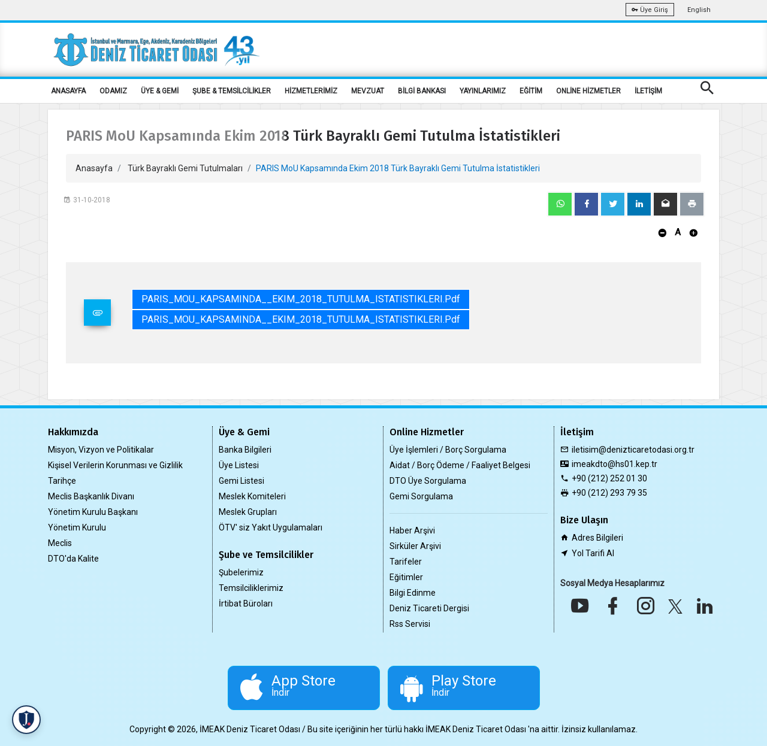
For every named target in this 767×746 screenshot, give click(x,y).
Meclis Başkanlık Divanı (91, 496)
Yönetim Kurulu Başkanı (93, 512)
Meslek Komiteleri (252, 496)
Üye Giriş (650, 10)
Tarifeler (405, 561)
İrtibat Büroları (246, 603)
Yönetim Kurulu (77, 527)
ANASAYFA (68, 91)
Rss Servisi (409, 624)
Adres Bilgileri (597, 537)
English (699, 10)
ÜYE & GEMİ (160, 91)
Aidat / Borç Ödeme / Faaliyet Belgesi (459, 465)
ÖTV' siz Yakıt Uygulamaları (270, 527)
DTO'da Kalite (73, 558)
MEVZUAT (367, 91)
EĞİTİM (531, 91)
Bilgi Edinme (412, 593)
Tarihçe (62, 481)
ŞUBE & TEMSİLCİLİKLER (231, 91)
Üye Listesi (239, 465)
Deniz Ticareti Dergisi (429, 608)
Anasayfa (94, 168)
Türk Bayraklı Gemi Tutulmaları (185, 168)
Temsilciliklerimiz (251, 588)
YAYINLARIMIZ (483, 91)
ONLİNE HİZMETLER (588, 91)
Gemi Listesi (241, 481)
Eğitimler (406, 577)
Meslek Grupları (248, 512)
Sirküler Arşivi (415, 546)
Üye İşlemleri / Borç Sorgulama (447, 449)
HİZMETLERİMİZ (311, 91)
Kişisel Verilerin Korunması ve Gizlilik (115, 465)
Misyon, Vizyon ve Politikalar (101, 449)
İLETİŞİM (648, 91)
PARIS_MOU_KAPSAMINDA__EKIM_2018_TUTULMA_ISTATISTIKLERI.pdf (300, 299)
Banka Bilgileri (245, 449)
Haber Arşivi (412, 530)
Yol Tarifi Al (593, 553)
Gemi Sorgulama (421, 496)
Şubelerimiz (241, 572)
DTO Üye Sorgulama (427, 481)
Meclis (60, 543)
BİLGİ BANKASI (422, 91)
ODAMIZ (113, 91)
